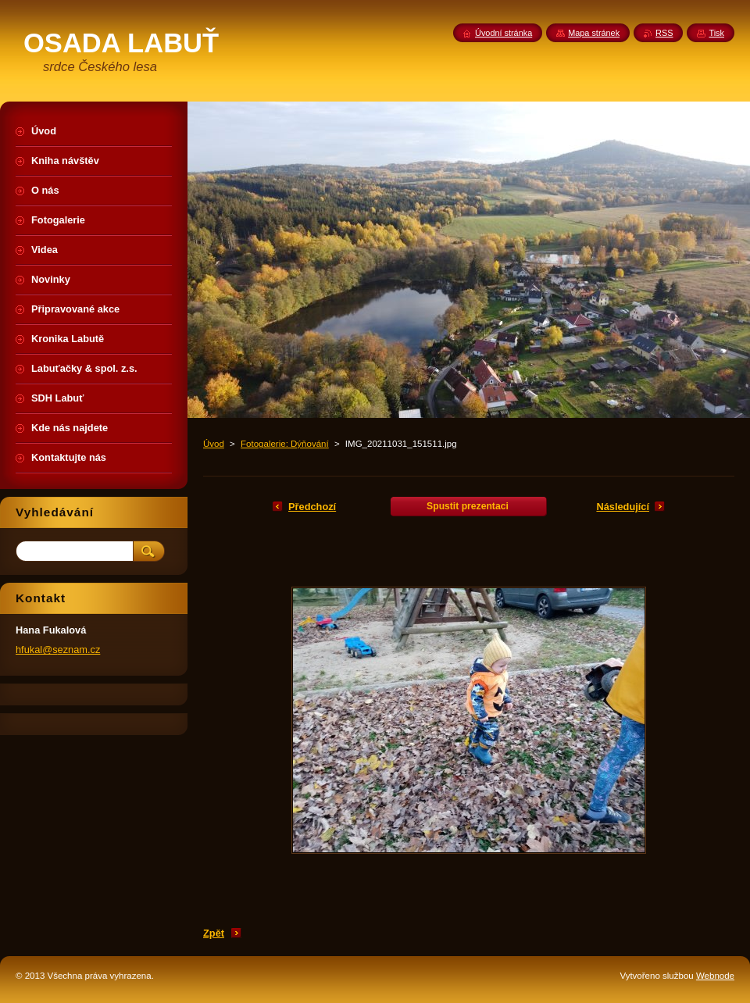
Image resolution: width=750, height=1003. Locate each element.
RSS (664, 32)
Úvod (213, 443)
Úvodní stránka (503, 32)
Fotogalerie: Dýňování (285, 443)
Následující (622, 506)
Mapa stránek (594, 32)
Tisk (716, 32)
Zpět (213, 933)
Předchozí (312, 506)
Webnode (715, 975)
